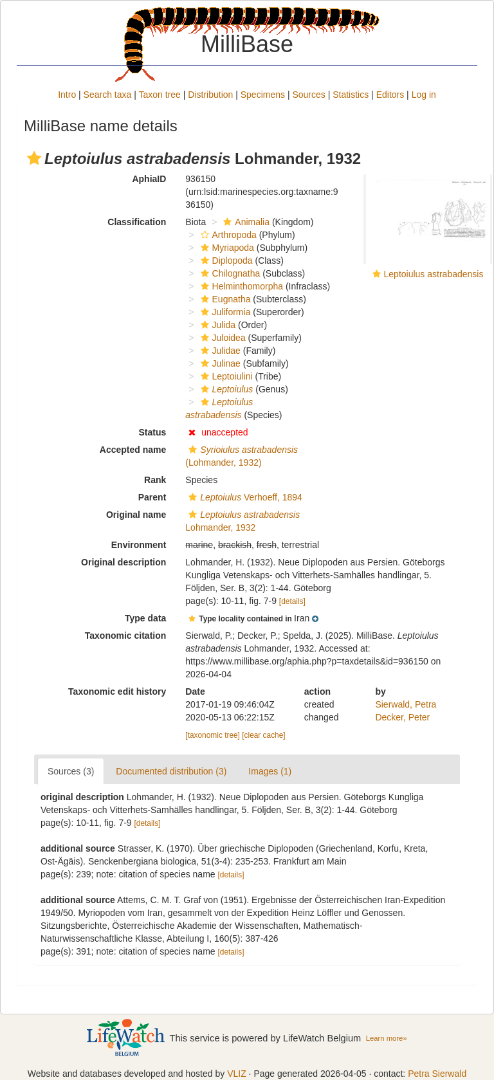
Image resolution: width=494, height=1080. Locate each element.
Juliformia (224, 312)
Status (153, 432)
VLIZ (236, 1073)
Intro (67, 94)
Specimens (263, 94)
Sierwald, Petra (405, 704)
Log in (424, 94)
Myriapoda (225, 248)
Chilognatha (229, 273)
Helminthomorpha (240, 286)
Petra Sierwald (437, 1073)
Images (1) (269, 771)
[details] (292, 601)
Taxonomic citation (126, 635)
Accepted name (133, 449)
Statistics (351, 94)
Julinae (219, 363)
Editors (390, 94)
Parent (152, 497)
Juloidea (221, 338)
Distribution (210, 94)
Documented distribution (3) (171, 771)
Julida (216, 325)
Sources (308, 94)
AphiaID (149, 179)
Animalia (245, 222)
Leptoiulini (225, 376)
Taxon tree (160, 94)
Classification (136, 222)
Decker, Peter (402, 717)
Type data (145, 618)
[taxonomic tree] (212, 735)
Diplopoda (225, 260)
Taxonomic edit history (117, 691)
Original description (123, 562)
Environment (139, 545)
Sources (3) (71, 771)
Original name (136, 514)
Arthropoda (227, 235)
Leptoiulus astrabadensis (434, 274)
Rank (155, 480)
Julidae (219, 350)
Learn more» (386, 1038)
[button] (34, 158)
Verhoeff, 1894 (243, 497)
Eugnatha (224, 299)
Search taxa (108, 94)
